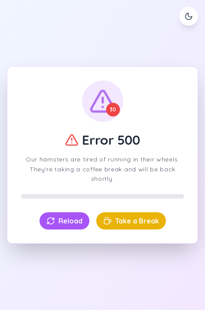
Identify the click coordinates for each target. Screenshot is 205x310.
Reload (64, 221)
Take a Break (131, 221)
